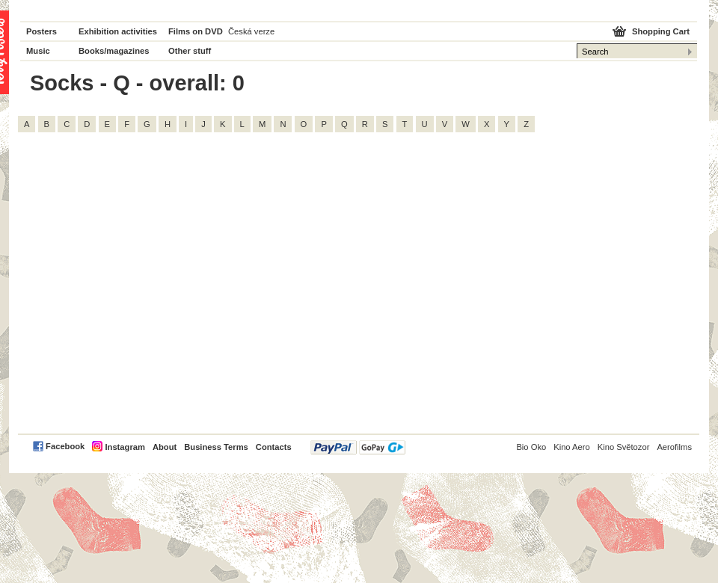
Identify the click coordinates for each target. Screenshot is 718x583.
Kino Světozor (624, 446)
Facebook (65, 446)
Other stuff (189, 50)
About (165, 446)
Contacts (274, 446)
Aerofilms (674, 446)
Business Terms (216, 446)
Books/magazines (114, 50)
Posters (41, 31)
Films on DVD (195, 31)
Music (38, 50)
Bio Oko (531, 446)
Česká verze (251, 31)
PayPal (357, 447)
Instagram (124, 446)
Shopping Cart (661, 31)
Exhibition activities (118, 31)
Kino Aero (571, 446)
